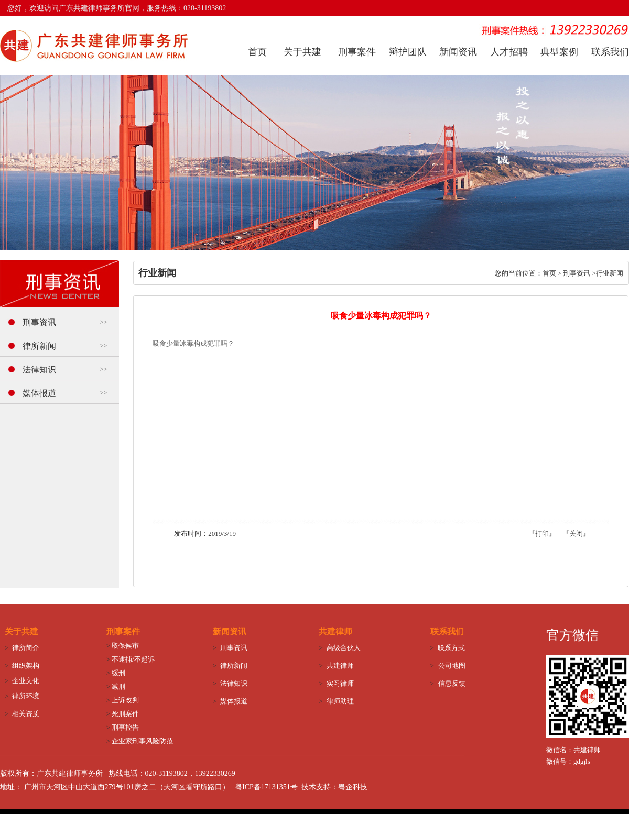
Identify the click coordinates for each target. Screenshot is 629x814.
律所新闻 (39, 346)
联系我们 (610, 52)
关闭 (576, 533)
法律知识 (39, 369)
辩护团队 (408, 52)
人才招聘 (509, 52)
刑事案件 (357, 52)
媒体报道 (39, 393)
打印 (542, 533)
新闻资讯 (458, 52)
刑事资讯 (39, 322)
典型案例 (559, 52)
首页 (257, 52)
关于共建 (302, 52)
